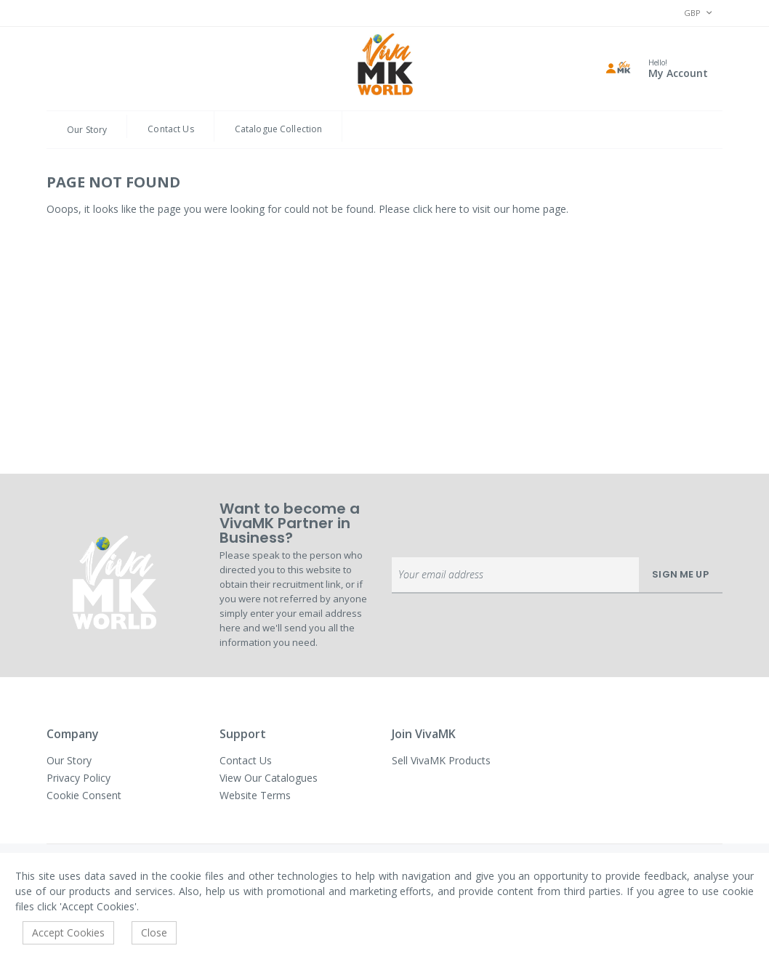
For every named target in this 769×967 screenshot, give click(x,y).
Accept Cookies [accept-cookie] (68, 932)
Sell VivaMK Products (441, 760)
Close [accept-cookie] (154, 932)
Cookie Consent (84, 795)
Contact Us (170, 129)
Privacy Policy (78, 778)
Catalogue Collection (279, 129)
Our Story (87, 130)
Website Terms (255, 795)
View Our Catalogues (269, 778)
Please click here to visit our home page (472, 209)
